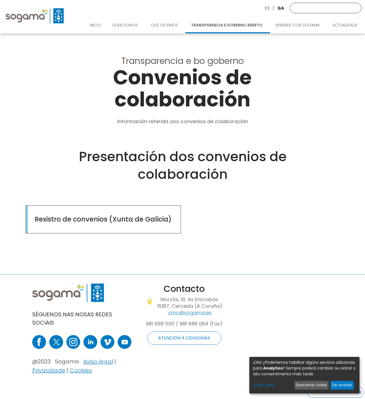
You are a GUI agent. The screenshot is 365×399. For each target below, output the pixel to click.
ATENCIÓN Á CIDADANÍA (184, 338)
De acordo (342, 385)
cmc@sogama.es (190, 312)
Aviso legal (98, 361)
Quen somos (125, 25)
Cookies (81, 370)
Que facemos (165, 25)
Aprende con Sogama (298, 25)
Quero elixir (264, 385)
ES (267, 8)
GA (280, 8)
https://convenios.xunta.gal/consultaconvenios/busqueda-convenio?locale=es (103, 212)
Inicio (95, 25)
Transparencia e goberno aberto (227, 25)
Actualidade (345, 25)
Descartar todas (311, 385)
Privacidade (48, 370)
